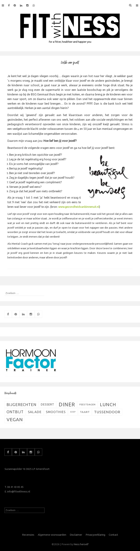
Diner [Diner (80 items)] (67, 404)
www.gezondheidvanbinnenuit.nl (78, 206)
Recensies (28, 534)
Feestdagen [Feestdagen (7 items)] (87, 404)
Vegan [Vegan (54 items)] (15, 419)
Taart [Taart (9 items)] (85, 411)
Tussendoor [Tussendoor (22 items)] (107, 412)
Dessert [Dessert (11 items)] (47, 404)
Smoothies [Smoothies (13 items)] (56, 412)
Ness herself (81, 544)
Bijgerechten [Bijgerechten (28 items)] (21, 404)
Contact (113, 534)
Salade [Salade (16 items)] (34, 412)
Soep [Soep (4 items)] (73, 412)
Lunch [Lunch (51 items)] (108, 404)
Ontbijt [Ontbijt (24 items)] (15, 412)
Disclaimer (76, 534)
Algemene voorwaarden (52, 534)
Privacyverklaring (95, 534)
